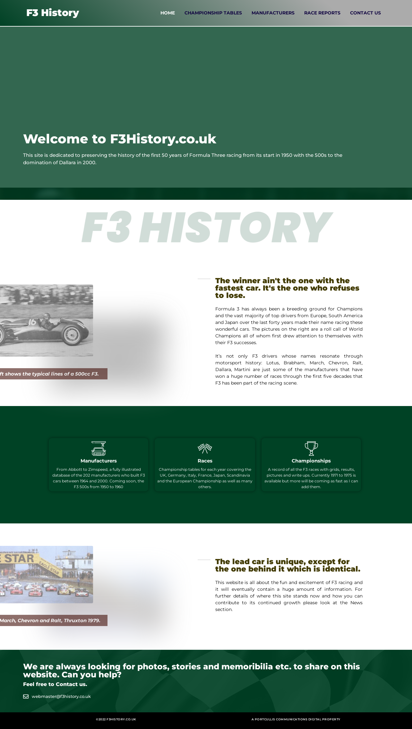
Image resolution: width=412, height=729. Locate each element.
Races (205, 461)
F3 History (52, 13)
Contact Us (365, 13)
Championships (311, 461)
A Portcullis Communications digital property (296, 719)
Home (167, 13)
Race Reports (322, 13)
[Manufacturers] (98, 448)
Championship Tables (213, 13)
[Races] (205, 448)
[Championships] (311, 448)
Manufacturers (273, 13)
